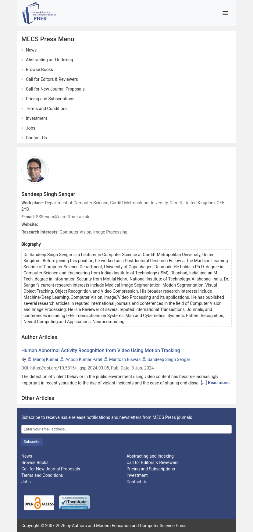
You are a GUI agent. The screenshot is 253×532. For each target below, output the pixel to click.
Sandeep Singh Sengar (169, 359)
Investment (36, 118)
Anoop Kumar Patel (84, 359)
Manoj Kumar (45, 359)
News (31, 50)
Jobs (30, 128)
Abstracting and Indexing (49, 59)
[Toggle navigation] (225, 13)
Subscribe (32, 442)
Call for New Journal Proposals (55, 89)
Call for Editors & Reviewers (52, 79)
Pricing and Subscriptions (50, 98)
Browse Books (39, 69)
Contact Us (36, 137)
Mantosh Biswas (125, 359)
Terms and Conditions (47, 108)
